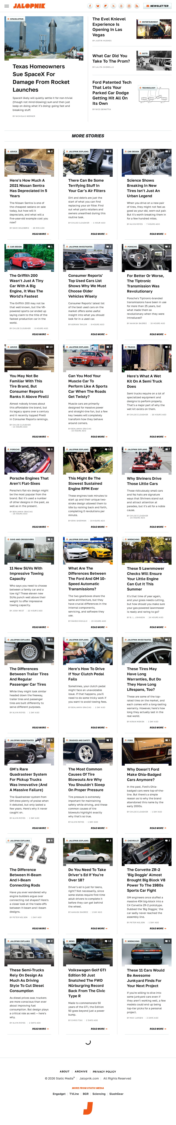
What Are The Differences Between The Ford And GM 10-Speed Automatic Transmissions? (87, 578)
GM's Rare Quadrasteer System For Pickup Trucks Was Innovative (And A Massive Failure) (28, 779)
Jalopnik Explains (79, 151)
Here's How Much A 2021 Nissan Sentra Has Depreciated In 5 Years (28, 188)
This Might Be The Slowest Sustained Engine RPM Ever (85, 483)
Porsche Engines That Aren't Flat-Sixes (29, 481)
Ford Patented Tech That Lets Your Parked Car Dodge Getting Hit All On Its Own (111, 93)
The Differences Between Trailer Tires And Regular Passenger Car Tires (29, 677)
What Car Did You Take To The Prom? (111, 58)
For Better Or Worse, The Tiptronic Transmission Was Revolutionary (145, 283)
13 (51, 346)
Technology (148, 88)
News (72, 941)
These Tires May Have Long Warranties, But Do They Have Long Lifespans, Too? (144, 679)
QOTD (145, 53)
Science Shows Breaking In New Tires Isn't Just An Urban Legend (143, 188)
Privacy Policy (104, 1071)
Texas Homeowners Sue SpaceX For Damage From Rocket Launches (41, 78)
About (64, 1071)
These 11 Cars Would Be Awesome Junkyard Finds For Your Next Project (145, 978)
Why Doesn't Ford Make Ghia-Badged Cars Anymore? (144, 774)
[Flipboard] (105, 6)
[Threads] (121, 6)
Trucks (131, 347)
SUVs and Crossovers (22, 539)
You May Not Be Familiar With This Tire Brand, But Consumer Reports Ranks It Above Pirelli (29, 386)
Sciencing (98, 1093)
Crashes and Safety (79, 740)
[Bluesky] (98, 6)
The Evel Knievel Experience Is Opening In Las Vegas (109, 26)
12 (109, 449)
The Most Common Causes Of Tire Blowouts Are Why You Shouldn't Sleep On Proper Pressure (86, 779)
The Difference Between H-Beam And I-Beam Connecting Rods (25, 877)
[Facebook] (90, 6)
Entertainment (150, 22)
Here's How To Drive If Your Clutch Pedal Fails (86, 674)
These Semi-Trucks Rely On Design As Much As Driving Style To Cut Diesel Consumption (27, 980)
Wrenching (133, 539)
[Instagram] (129, 6)
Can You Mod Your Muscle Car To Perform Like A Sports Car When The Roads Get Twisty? (87, 386)
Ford (130, 740)
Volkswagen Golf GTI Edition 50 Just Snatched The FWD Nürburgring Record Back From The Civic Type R (87, 983)
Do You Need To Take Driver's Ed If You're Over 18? (87, 874)
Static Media (64, 1078)
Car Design (133, 151)
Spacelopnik (17, 19)
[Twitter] (113, 6)
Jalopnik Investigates (80, 247)
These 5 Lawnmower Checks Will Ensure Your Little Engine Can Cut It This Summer (145, 578)
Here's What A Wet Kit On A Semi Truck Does (144, 381)
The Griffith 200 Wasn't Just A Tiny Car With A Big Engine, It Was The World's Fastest (26, 285)
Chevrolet (133, 840)
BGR (86, 1093)
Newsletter (157, 6)
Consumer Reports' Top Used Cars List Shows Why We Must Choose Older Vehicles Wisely (87, 285)
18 (109, 539)
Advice (13, 151)
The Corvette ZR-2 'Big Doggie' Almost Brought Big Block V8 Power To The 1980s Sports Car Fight (146, 880)
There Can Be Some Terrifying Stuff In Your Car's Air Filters (86, 185)
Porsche (132, 247)
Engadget (59, 1093)
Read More (39, 234)
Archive (81, 1071)
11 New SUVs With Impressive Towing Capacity (26, 573)
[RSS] (137, 6)
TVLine (74, 1093)
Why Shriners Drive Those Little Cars (144, 481)
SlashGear (116, 1093)
